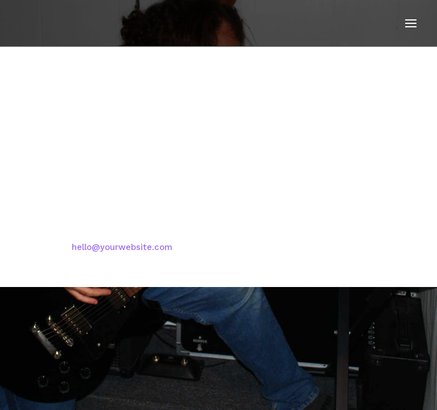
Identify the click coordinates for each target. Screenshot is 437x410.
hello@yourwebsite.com (122, 247)
